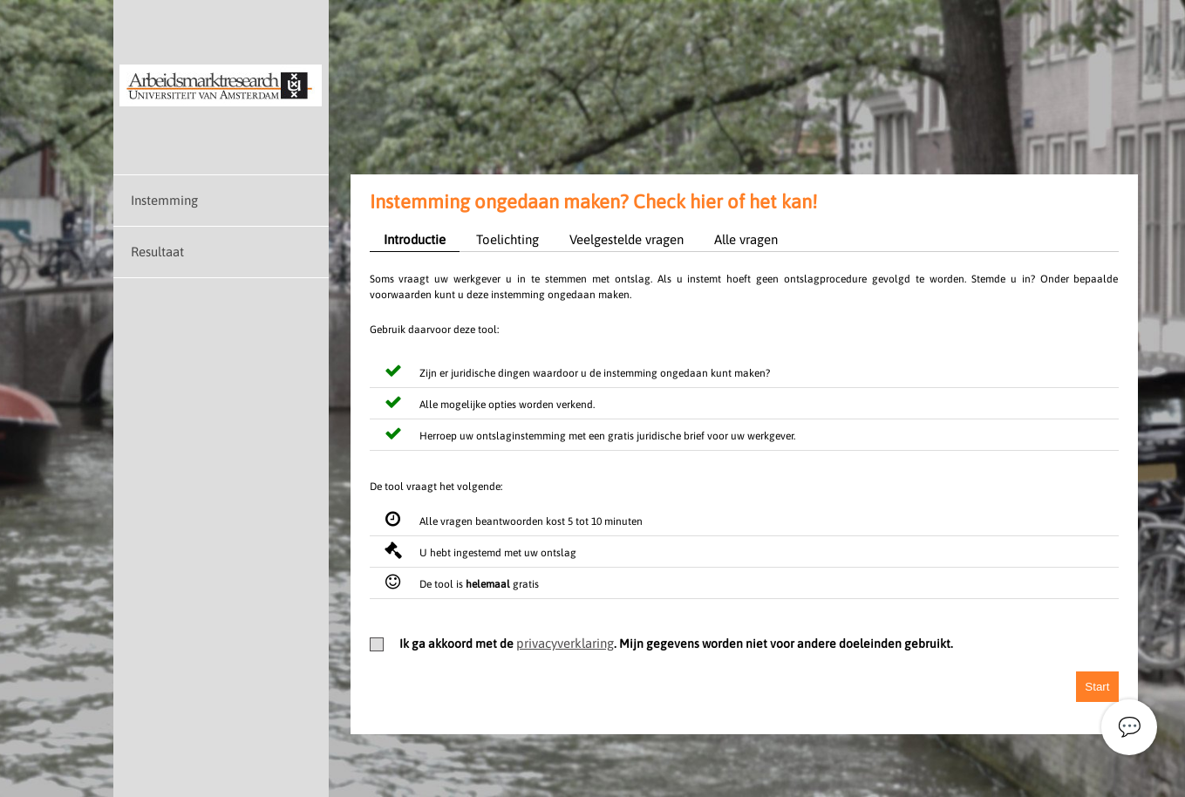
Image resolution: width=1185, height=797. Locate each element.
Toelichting (507, 239)
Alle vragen (746, 239)
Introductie (415, 239)
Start (1097, 686)
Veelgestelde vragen (626, 239)
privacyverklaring (565, 643)
